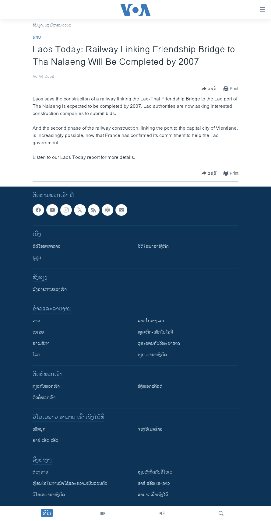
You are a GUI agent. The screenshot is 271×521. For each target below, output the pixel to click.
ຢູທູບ (37, 257)
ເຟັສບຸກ (39, 429)
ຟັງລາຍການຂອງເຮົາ (50, 289)
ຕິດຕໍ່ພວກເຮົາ (44, 397)
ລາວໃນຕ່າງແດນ (151, 321)
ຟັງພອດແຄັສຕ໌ (150, 386)
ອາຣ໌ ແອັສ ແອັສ (45, 440)
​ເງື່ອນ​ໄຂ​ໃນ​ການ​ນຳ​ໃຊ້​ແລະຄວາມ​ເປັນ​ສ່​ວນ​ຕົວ (70, 483)
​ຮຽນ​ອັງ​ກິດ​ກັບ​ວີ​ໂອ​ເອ (155, 472)
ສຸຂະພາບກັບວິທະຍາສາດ (159, 343)
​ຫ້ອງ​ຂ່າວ (40, 472)
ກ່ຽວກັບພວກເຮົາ (46, 386)
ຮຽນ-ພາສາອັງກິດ (152, 354)
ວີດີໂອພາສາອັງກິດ (153, 246)
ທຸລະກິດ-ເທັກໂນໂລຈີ (155, 332)
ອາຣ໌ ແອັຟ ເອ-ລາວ (154, 483)
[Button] (209, 89)
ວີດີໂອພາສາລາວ (47, 246)
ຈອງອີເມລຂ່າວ (150, 429)
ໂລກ (36, 354)
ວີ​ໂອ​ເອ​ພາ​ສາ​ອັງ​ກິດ (49, 494)
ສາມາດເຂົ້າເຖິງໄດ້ (153, 494)
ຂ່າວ (37, 37)
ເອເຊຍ (38, 332)
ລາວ (36, 321)
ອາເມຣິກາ (41, 343)
